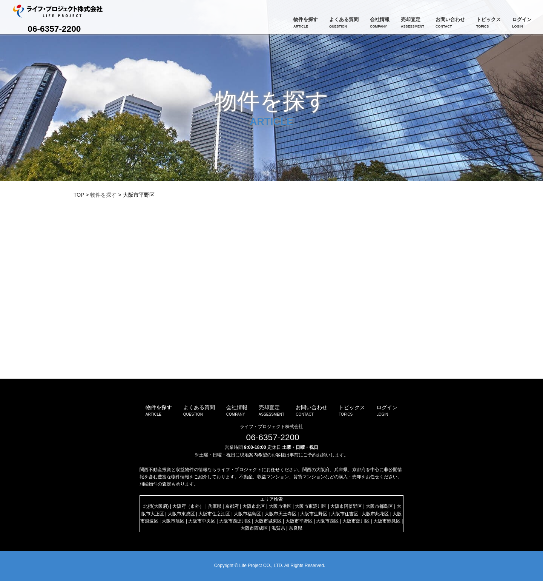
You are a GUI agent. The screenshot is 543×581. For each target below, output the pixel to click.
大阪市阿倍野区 (346, 506)
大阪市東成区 (181, 513)
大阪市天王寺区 (280, 513)
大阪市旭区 (173, 521)
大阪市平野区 (299, 521)
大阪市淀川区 (356, 521)
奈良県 (295, 528)
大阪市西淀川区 (235, 521)
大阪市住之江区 (214, 513)
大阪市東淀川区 (311, 506)
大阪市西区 (327, 521)
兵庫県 (214, 506)
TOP (79, 195)
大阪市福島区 (247, 513)
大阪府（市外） (188, 506)
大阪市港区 (280, 506)
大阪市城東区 (268, 521)
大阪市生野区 (313, 513)
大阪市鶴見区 (386, 521)
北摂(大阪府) (156, 506)
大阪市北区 (253, 506)
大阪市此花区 (375, 513)
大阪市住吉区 (344, 513)
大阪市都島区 (379, 506)
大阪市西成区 (254, 528)
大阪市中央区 (201, 521)
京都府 (232, 506)
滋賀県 (278, 528)
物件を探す (103, 195)
